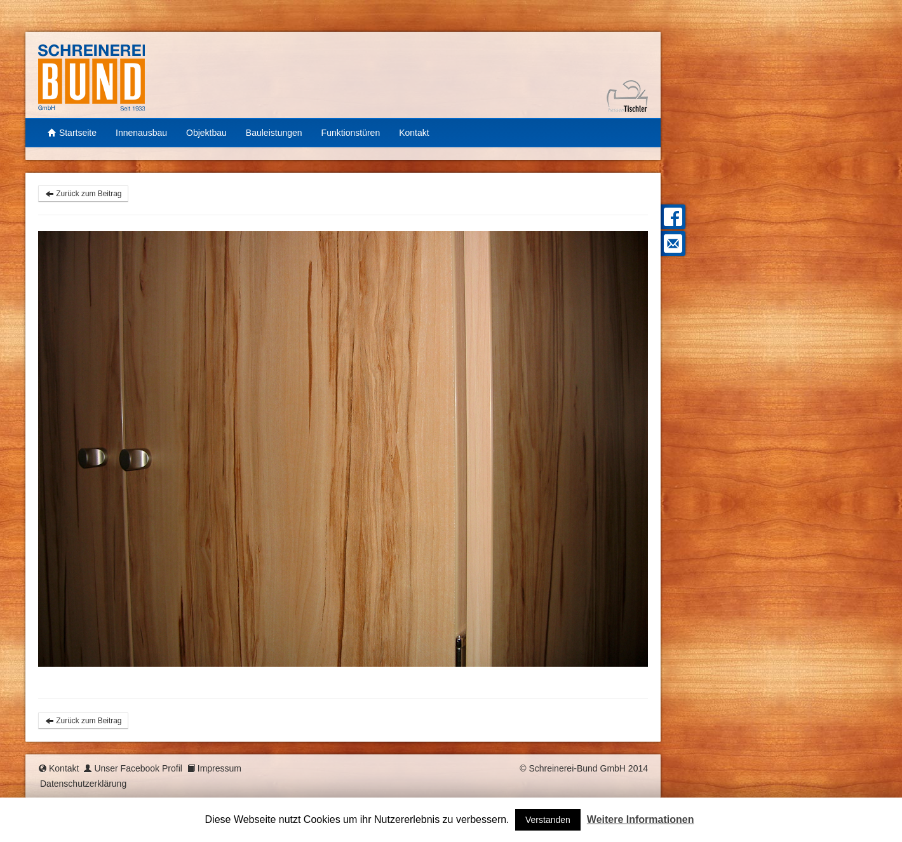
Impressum (219, 768)
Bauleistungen (274, 133)
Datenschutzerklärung (83, 784)
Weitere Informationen (640, 819)
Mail (671, 243)
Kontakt (414, 133)
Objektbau (206, 133)
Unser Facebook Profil (138, 768)
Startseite (72, 133)
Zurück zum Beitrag (83, 193)
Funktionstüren (350, 133)
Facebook (671, 217)
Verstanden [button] (547, 820)
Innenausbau (141, 133)
